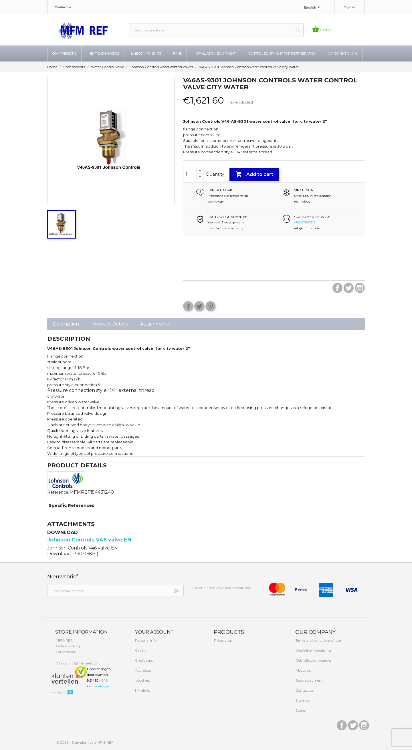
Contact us (63, 7)
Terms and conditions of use (318, 640)
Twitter (349, 288)
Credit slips (143, 660)
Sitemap (302, 700)
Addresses (142, 670)
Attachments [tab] (155, 324)
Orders (140, 650)
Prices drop (222, 640)
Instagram (360, 288)
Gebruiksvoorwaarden (313, 660)
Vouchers (142, 680)
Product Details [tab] (110, 324)
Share (188, 306)
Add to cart (254, 174)
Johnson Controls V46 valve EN (89, 540)
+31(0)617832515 (304, 222)
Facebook (337, 288)
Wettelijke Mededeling (313, 650)
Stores (300, 710)
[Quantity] (190, 174)
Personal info (145, 640)
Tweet (199, 306)
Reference (57, 492)
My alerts (142, 690)
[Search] (216, 30)
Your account (154, 632)
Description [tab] (66, 324)
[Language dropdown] (313, 7)
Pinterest (210, 306)
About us (303, 670)
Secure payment (309, 680)
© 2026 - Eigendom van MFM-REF (84, 742)
